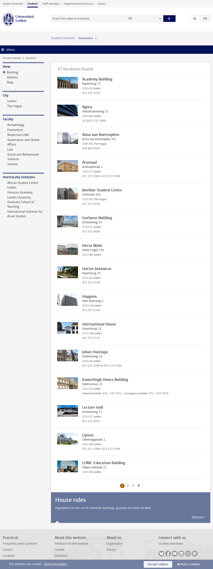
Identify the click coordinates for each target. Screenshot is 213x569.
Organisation (114, 544)
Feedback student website (71, 544)
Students (32, 3)
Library (102, 3)
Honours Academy (18, 192)
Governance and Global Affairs (21, 142)
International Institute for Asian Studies (23, 214)
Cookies (59, 550)
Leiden (10, 101)
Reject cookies (190, 564)
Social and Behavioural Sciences (21, 156)
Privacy (111, 550)
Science (10, 164)
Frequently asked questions (20, 544)
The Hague (12, 106)
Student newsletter (171, 544)
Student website (12, 58)
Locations (9, 556)
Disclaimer (61, 556)
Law (8, 149)
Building (12, 72)
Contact (8, 550)
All (130, 18)
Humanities (13, 130)
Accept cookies (158, 564)
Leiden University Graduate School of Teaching (18, 202)
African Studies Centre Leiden (20, 185)
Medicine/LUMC (16, 135)
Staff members (51, 3)
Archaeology (14, 125)
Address (12, 77)
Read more (197, 517)
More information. (56, 564)
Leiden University (13, 3)
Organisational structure (78, 3)
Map (10, 82)
